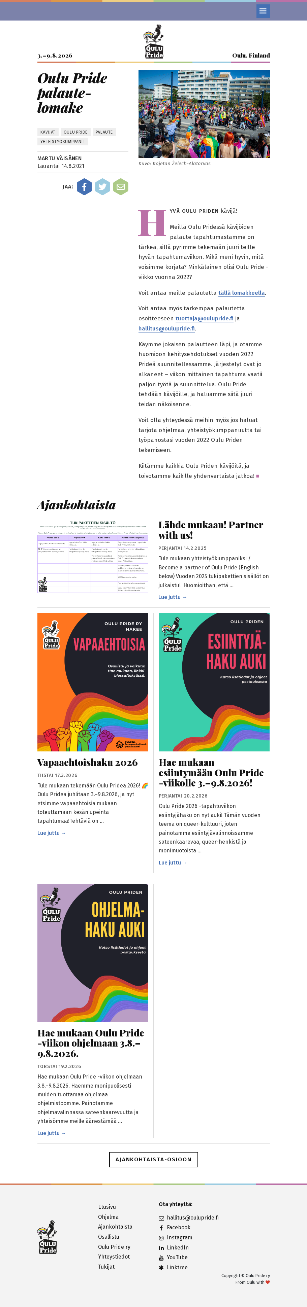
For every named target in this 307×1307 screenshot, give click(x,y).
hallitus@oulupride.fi (167, 328)
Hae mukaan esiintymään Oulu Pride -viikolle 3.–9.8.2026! (211, 772)
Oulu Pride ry (114, 1247)
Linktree (173, 1267)
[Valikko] (263, 11)
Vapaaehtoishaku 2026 (87, 762)
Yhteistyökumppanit (63, 141)
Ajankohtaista (115, 1227)
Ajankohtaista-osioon (154, 1159)
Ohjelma (108, 1217)
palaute (104, 132)
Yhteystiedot (114, 1256)
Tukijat (106, 1267)
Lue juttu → (172, 597)
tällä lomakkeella (241, 292)
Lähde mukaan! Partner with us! (210, 530)
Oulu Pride (76, 132)
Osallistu (108, 1237)
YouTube (173, 1257)
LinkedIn (174, 1247)
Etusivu (107, 1207)
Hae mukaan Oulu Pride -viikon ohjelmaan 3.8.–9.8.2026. (90, 1043)
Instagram (175, 1237)
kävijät (48, 132)
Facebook (174, 1227)
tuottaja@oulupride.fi (205, 318)
